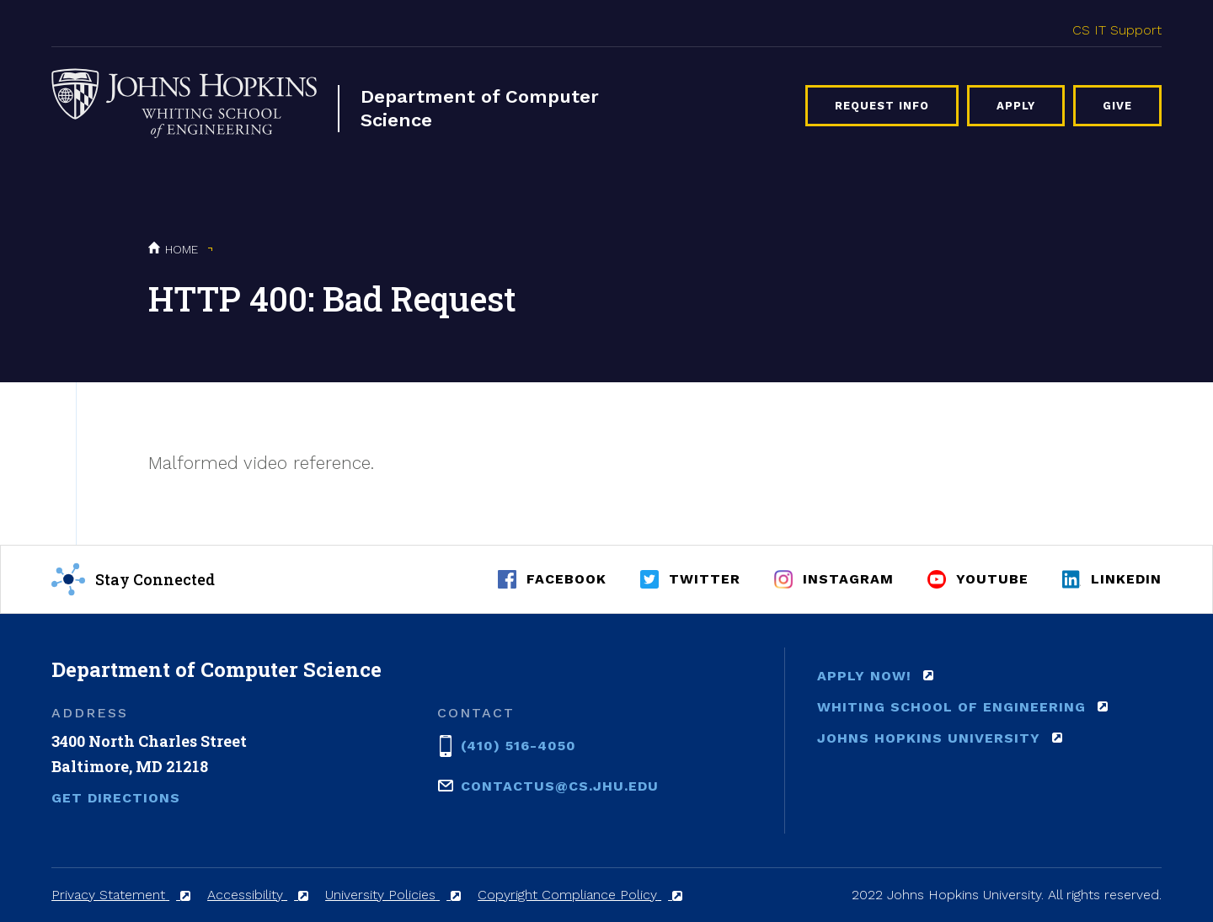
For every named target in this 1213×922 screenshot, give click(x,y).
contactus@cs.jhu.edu (560, 784)
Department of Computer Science (480, 108)
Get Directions (115, 798)
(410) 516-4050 (518, 744)
